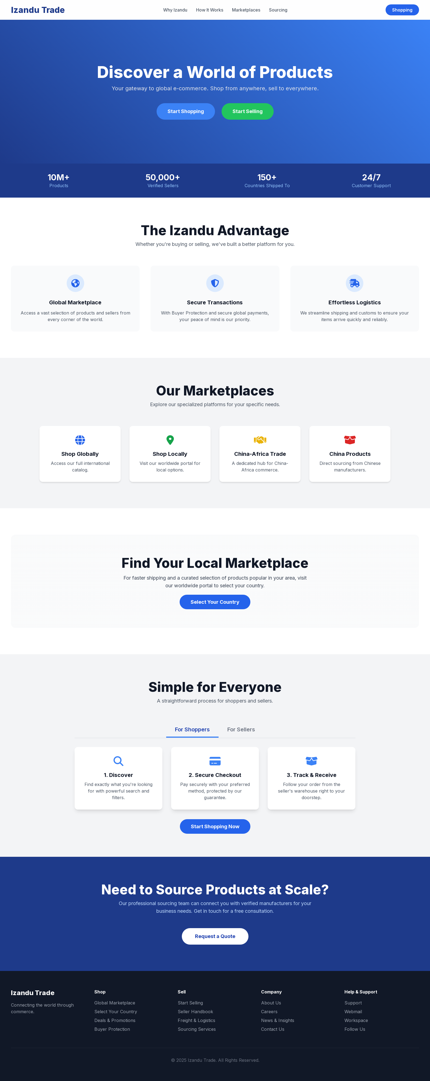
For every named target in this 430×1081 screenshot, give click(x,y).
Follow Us (354, 1029)
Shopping (402, 10)
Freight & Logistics (196, 1020)
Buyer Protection (112, 1029)
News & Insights (277, 1020)
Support (353, 1003)
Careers (269, 1011)
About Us (271, 1003)
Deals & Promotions (114, 1020)
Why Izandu (175, 10)
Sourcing (278, 10)
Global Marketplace (114, 1003)
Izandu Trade (38, 10)
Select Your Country (215, 602)
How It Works (209, 10)
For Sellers (241, 729)
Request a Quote (215, 936)
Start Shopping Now (215, 826)
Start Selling (248, 111)
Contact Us (272, 1029)
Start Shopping (186, 111)
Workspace (356, 1020)
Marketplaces (246, 10)
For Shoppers (192, 729)
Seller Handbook (195, 1011)
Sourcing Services (197, 1029)
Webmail (353, 1011)
